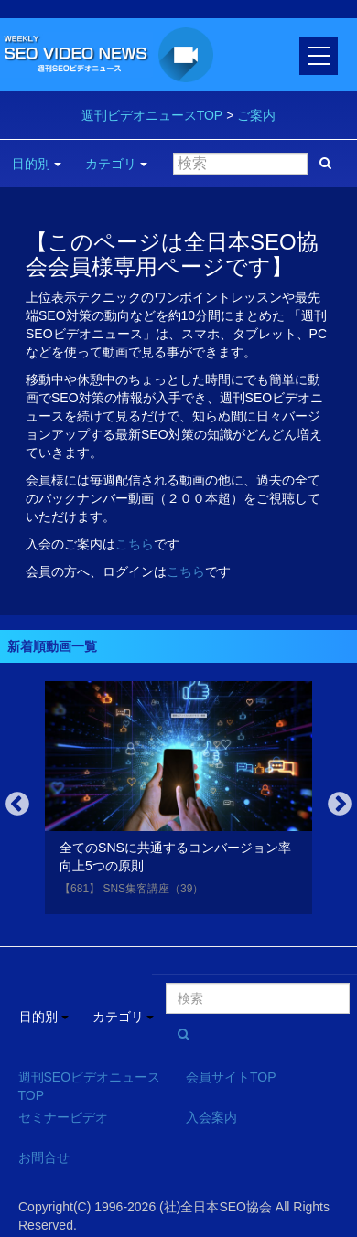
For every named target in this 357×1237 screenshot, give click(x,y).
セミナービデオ (63, 1117)
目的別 (36, 163)
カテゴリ (116, 163)
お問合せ (44, 1157)
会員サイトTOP (231, 1077)
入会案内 (211, 1117)
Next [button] (339, 804)
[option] (178, 801)
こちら (134, 544)
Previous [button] (17, 804)
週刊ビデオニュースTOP (152, 115)
